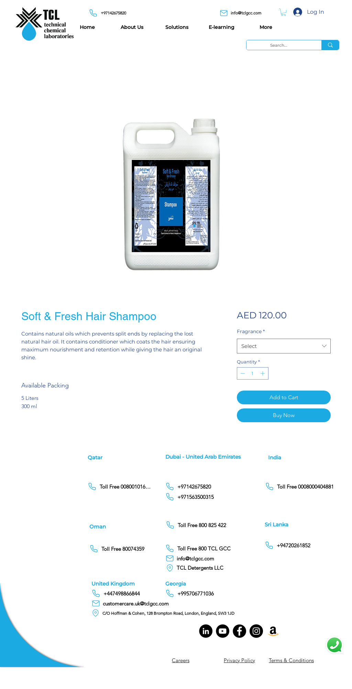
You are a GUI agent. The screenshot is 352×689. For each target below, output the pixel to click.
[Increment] (263, 373)
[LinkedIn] (205, 631)
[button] (283, 12)
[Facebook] (239, 631)
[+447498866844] (142, 593)
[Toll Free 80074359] (121, 549)
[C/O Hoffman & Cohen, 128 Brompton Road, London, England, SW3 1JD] (165, 613)
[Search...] (279, 45)
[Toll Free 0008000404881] (300, 486)
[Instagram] (256, 631)
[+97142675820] (109, 13)
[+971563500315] (216, 497)
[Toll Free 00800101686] (120, 486)
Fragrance (251, 331)
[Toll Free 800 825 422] (216, 525)
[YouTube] (222, 631)
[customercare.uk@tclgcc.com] (133, 603)
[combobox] (284, 346)
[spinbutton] (252, 373)
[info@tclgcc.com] (243, 13)
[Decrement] (242, 373)
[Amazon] (273, 631)
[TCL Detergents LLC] (202, 568)
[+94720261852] (293, 545)
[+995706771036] (216, 593)
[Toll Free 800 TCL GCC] (216, 548)
